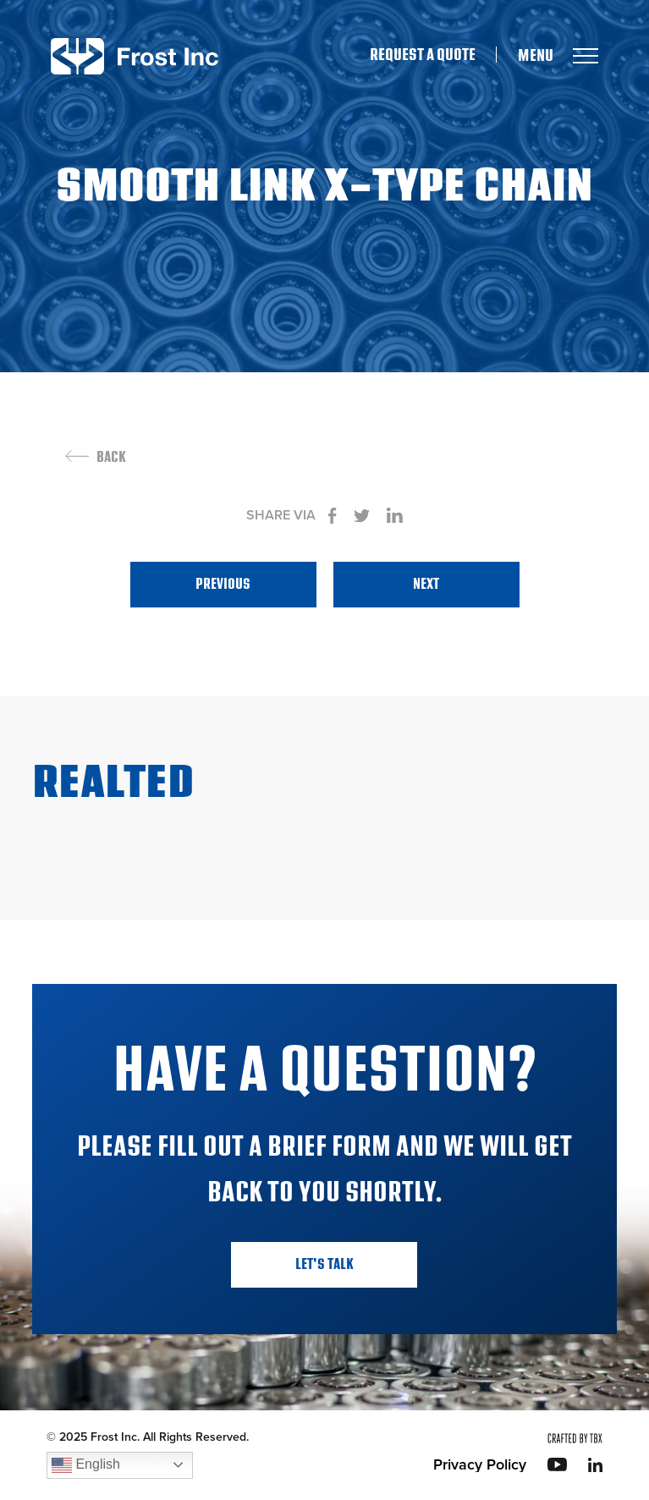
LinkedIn (595, 1465)
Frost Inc (134, 56)
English (86, 1465)
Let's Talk (324, 1264)
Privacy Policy (479, 1464)
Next (426, 584)
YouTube (557, 1464)
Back (111, 457)
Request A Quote (423, 55)
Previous (222, 584)
